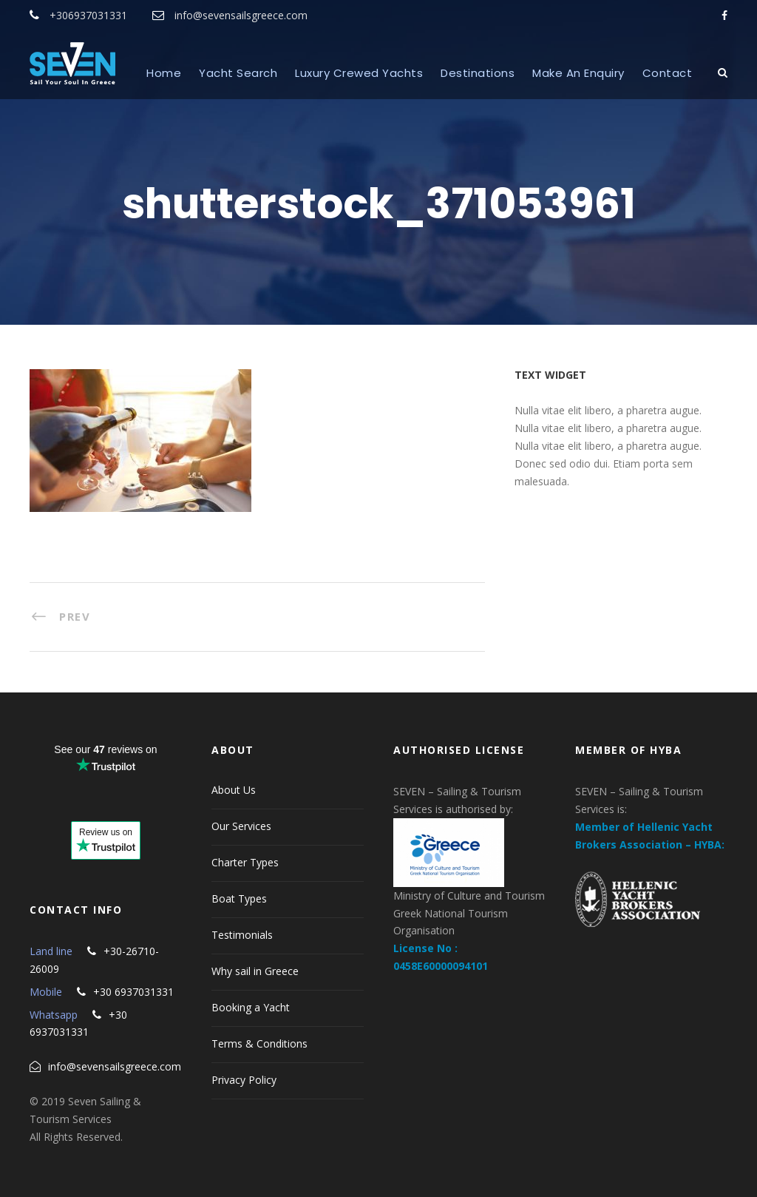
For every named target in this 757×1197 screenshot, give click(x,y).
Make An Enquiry (578, 73)
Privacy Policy (243, 1080)
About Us (233, 790)
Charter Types (245, 862)
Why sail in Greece (255, 971)
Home (163, 73)
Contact (667, 73)
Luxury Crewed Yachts (359, 73)
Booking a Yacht (250, 1007)
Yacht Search (238, 73)
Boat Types (239, 898)
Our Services (241, 826)
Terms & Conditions (259, 1043)
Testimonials (242, 935)
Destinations (478, 73)
